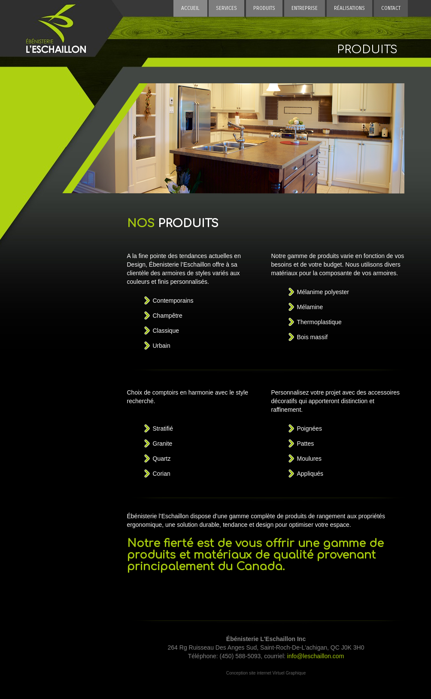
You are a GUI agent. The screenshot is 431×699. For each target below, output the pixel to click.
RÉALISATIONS (349, 8)
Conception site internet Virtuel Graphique (266, 673)
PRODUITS (264, 8)
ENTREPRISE (304, 8)
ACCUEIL (190, 8)
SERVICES (226, 8)
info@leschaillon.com (315, 656)
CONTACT (391, 8)
